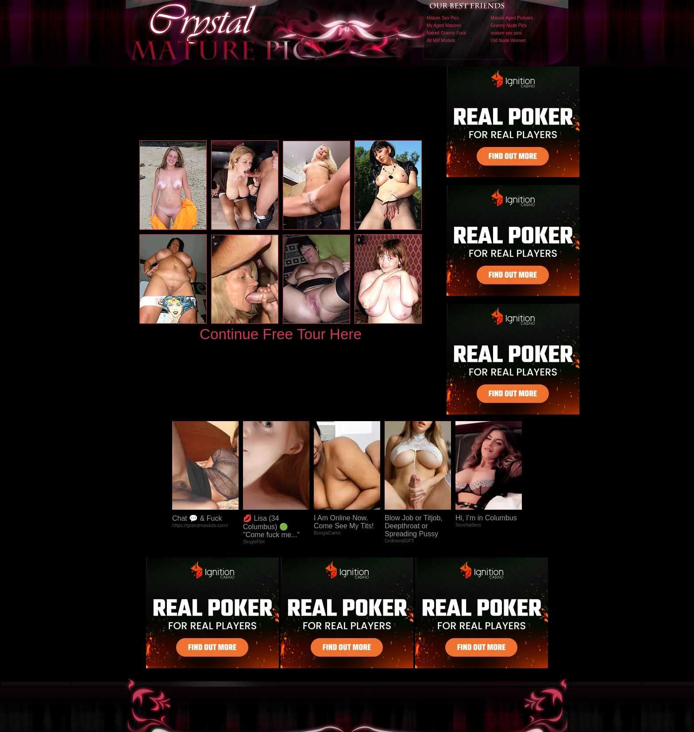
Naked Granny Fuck (446, 33)
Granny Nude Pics (509, 25)
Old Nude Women (508, 40)
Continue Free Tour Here (281, 334)
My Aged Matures (444, 25)
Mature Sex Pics (443, 17)
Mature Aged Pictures (512, 17)
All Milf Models (441, 40)
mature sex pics (506, 33)
